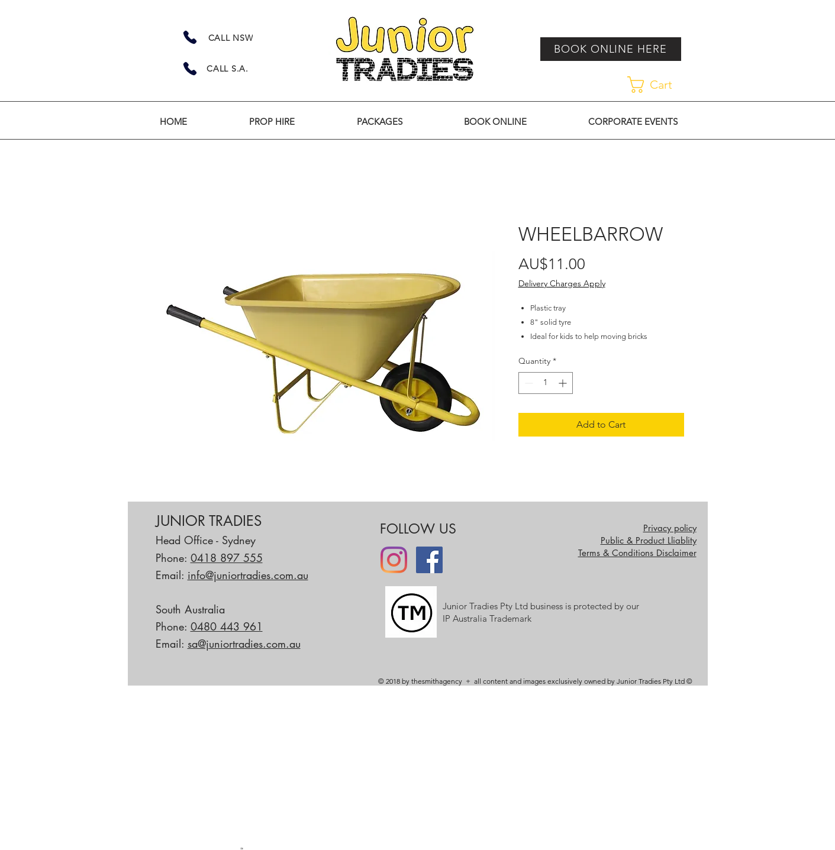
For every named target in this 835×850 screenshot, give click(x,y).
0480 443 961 (227, 626)
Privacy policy (670, 528)
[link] (659, 84)
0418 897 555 (227, 558)
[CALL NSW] (230, 38)
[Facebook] (429, 560)
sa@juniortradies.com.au (244, 643)
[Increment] (563, 383)
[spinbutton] (545, 383)
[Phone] (190, 37)
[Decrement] (527, 383)
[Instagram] (394, 560)
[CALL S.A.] (227, 68)
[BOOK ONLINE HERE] (610, 49)
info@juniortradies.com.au (248, 575)
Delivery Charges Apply (561, 283)
